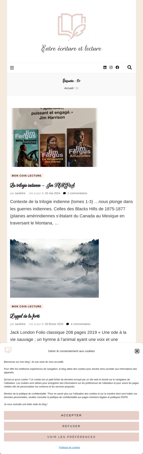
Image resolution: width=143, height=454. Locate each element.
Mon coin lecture (26, 175)
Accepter (71, 415)
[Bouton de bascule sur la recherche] (129, 67)
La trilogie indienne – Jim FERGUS (42, 185)
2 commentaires (77, 193)
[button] (137, 351)
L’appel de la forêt (24, 316)
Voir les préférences (71, 436)
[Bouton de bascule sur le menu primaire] (12, 68)
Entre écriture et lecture (72, 48)
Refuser (71, 426)
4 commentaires (81, 324)
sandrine (20, 193)
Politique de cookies (69, 447)
